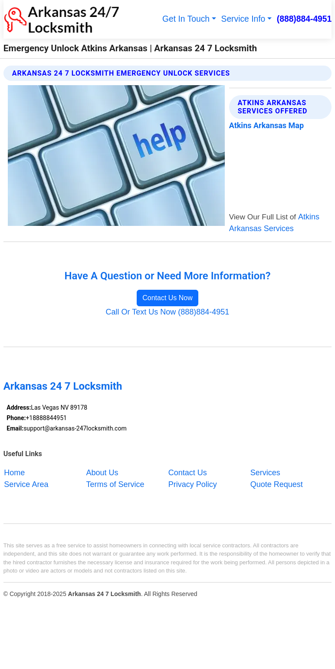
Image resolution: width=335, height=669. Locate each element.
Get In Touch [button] (186, 18)
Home (14, 472)
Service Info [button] (243, 18)
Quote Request (276, 484)
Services (265, 472)
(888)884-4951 (304, 18)
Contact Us (187, 472)
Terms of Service (115, 484)
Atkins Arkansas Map (266, 125)
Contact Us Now (167, 297)
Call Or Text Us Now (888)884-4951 (168, 312)
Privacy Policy (192, 484)
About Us (102, 472)
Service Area (26, 484)
